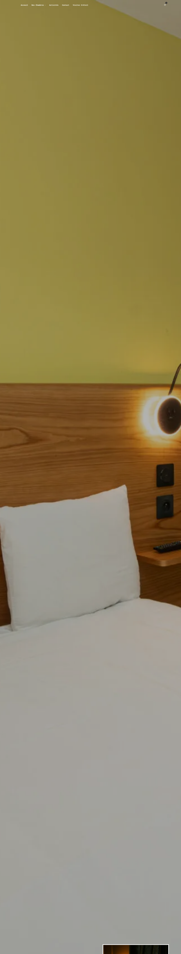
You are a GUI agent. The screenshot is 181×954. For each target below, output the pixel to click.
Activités (53, 5)
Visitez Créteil (80, 5)
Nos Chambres (38, 5)
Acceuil (24, 5)
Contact (65, 5)
